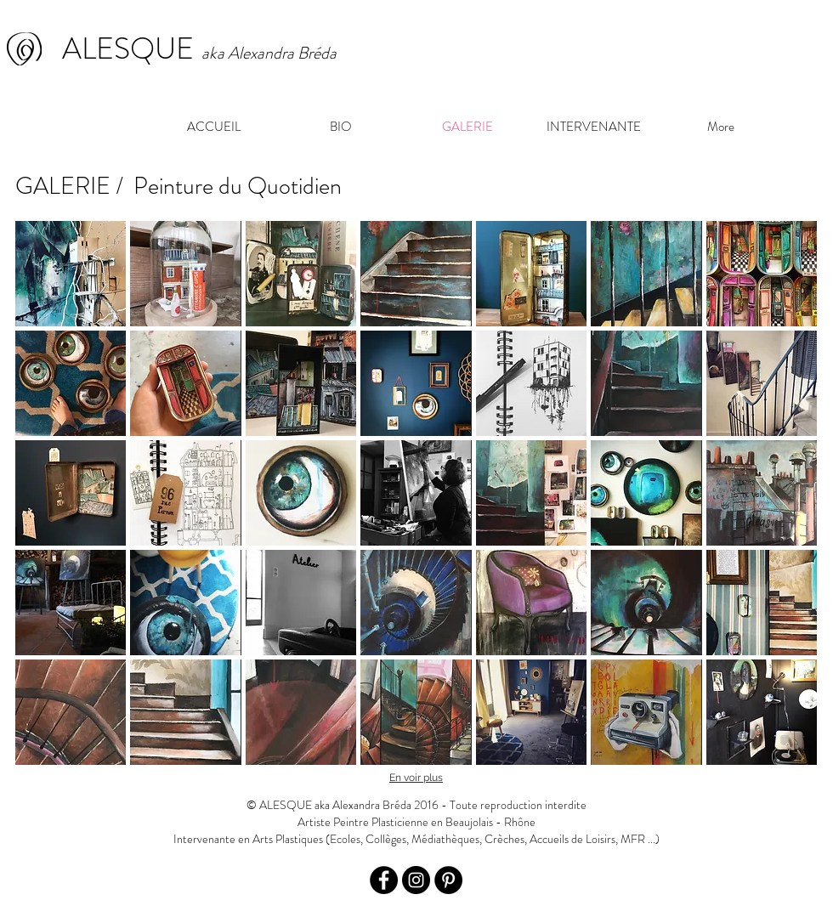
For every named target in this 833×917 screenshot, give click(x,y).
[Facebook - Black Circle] (384, 880)
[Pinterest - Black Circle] (448, 880)
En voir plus (416, 778)
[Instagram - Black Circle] (416, 880)
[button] (70, 273)
